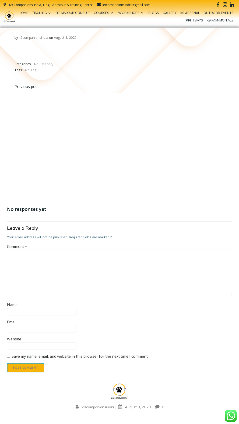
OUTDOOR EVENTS (219, 11)
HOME (23, 11)
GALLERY (170, 11)
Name (12, 304)
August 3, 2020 (65, 37)
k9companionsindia (33, 37)
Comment (17, 246)
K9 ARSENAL (190, 11)
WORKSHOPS (131, 11)
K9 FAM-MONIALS (220, 18)
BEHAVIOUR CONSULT (73, 11)
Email (11, 322)
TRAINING (42, 11)
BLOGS (153, 11)
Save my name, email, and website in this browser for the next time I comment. (80, 356)
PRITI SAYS (194, 18)
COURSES (104, 11)
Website (14, 339)
